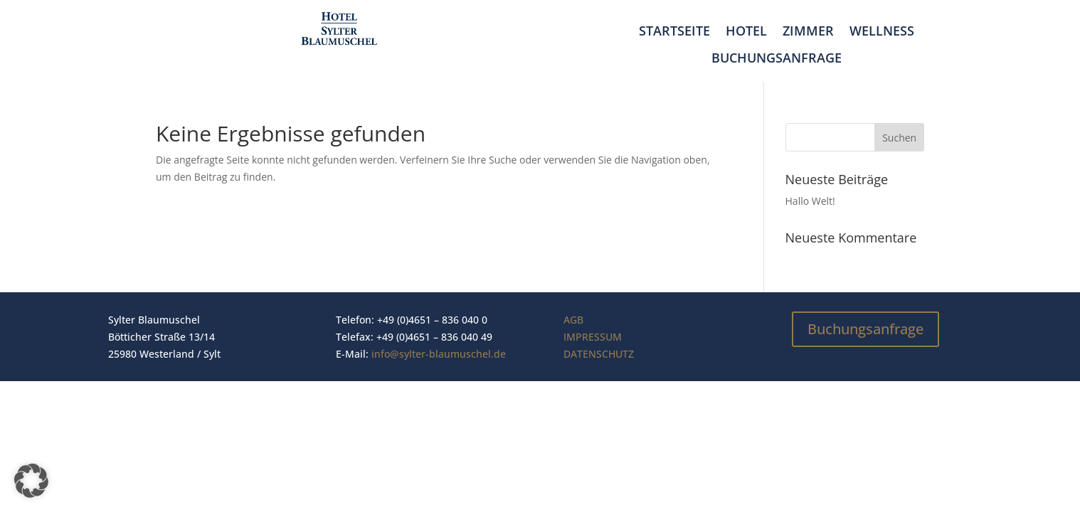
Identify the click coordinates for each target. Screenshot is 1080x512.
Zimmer (808, 31)
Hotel (746, 31)
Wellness (881, 31)
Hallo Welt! (810, 201)
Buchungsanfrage (776, 58)
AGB (573, 319)
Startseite (674, 31)
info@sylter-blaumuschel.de (438, 354)
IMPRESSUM (592, 336)
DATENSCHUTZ (598, 354)
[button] (31, 480)
